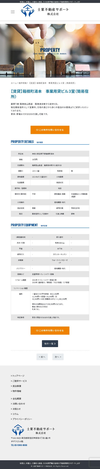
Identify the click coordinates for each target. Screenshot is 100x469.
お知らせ (17, 408)
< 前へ (42, 356)
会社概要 (17, 398)
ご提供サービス (20, 380)
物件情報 (17, 391)
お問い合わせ (19, 403)
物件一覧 (50, 343)
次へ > (58, 356)
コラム (15, 413)
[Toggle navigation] (12, 12)
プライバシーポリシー (22, 418)
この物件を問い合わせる (50, 129)
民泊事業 (17, 385)
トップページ (18, 375)
